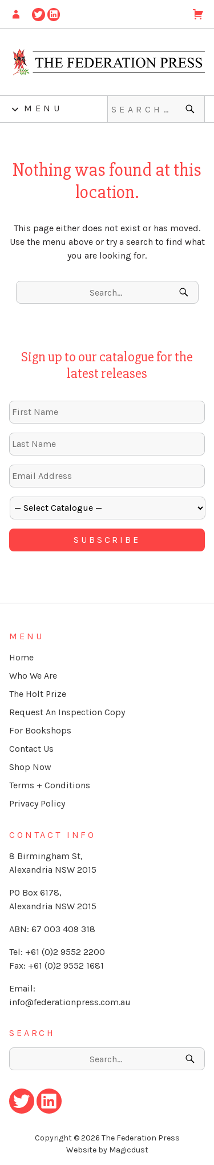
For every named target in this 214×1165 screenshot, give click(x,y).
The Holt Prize (37, 693)
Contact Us (31, 748)
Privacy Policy (37, 803)
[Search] (191, 109)
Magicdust (128, 1150)
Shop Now (30, 766)
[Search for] (156, 109)
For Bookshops (40, 730)
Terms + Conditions (49, 785)
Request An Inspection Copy (67, 712)
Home (21, 657)
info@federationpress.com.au (70, 1002)
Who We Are (33, 675)
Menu (43, 108)
